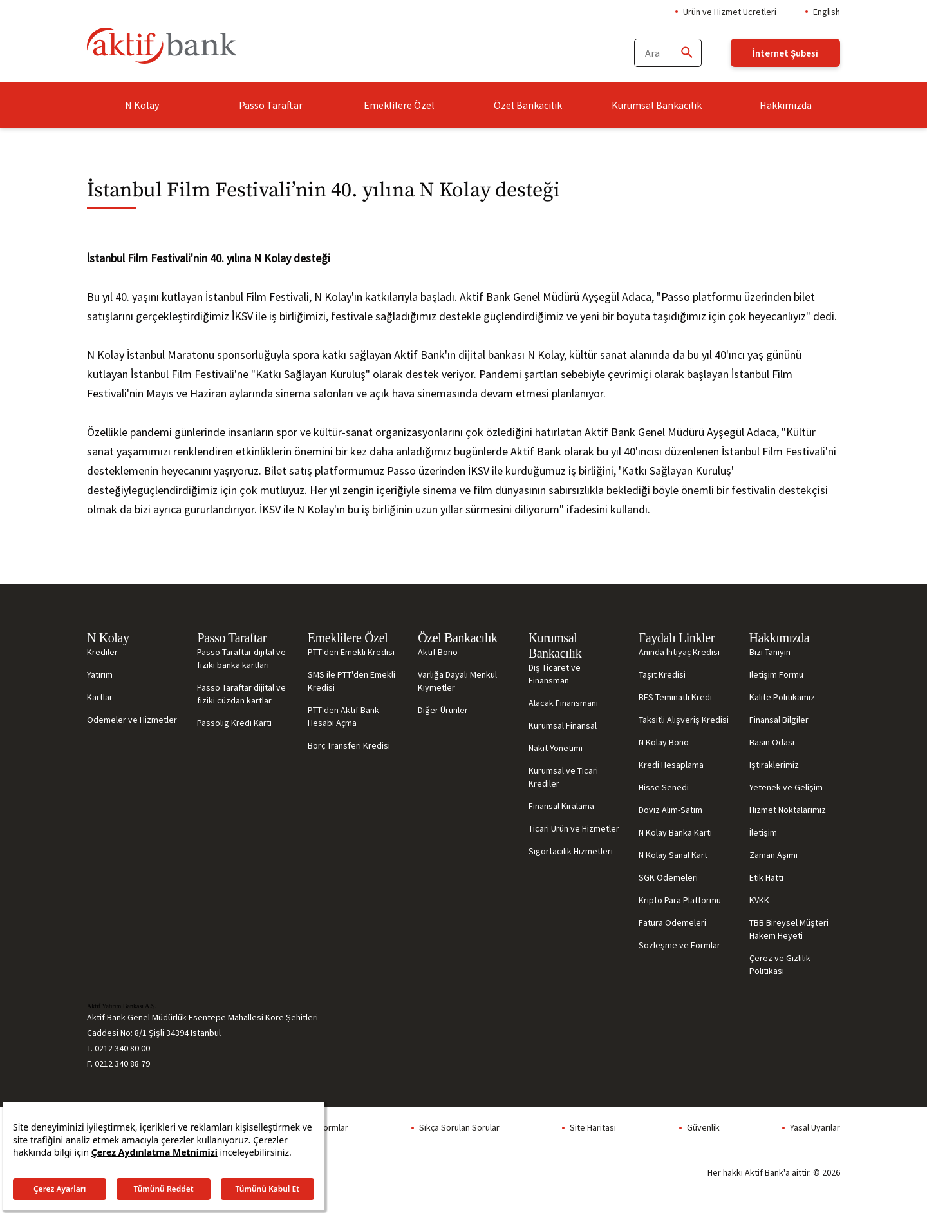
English (826, 11)
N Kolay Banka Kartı (675, 832)
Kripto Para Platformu (680, 900)
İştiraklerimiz (774, 764)
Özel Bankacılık (528, 105)
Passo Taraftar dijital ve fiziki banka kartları (241, 658)
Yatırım (100, 674)
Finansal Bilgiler (779, 719)
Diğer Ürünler (443, 710)
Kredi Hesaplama (671, 764)
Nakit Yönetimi (556, 748)
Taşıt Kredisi (662, 674)
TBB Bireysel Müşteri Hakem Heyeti (789, 929)
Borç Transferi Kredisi (349, 745)
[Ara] (686, 53)
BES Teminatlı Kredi (675, 697)
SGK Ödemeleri (668, 877)
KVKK (759, 900)
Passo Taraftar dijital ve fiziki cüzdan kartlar (241, 694)
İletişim (763, 832)
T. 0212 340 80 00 (118, 1048)
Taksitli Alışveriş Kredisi (684, 719)
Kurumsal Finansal (563, 725)
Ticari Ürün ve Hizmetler (574, 828)
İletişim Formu (776, 674)
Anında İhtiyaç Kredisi (679, 652)
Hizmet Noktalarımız (787, 810)
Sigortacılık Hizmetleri (571, 851)
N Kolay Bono (664, 742)
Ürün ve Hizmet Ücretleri (729, 11)
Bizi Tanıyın (770, 652)
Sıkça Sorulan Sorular (459, 1127)
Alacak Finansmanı (563, 703)
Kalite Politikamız (782, 697)
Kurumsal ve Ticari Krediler (563, 777)
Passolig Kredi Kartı (234, 723)
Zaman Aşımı (773, 855)
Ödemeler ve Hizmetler (132, 719)
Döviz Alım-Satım (670, 810)
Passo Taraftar (271, 105)
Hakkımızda (786, 105)
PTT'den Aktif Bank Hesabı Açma (343, 716)
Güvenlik (703, 1127)
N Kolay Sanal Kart (673, 855)
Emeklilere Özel (399, 105)
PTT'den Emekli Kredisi (351, 652)
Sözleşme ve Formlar (679, 945)
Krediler (102, 652)
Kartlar (100, 697)
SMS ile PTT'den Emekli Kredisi (351, 681)
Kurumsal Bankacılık (657, 105)
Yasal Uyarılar (815, 1127)
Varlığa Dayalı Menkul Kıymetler (457, 681)
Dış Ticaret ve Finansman (555, 674)
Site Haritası (593, 1127)
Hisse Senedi (664, 787)
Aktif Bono (438, 652)
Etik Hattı (766, 877)
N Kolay (142, 105)
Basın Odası (771, 742)
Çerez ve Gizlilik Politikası (779, 964)
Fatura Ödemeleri (672, 922)
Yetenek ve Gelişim (786, 787)
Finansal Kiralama (561, 806)
